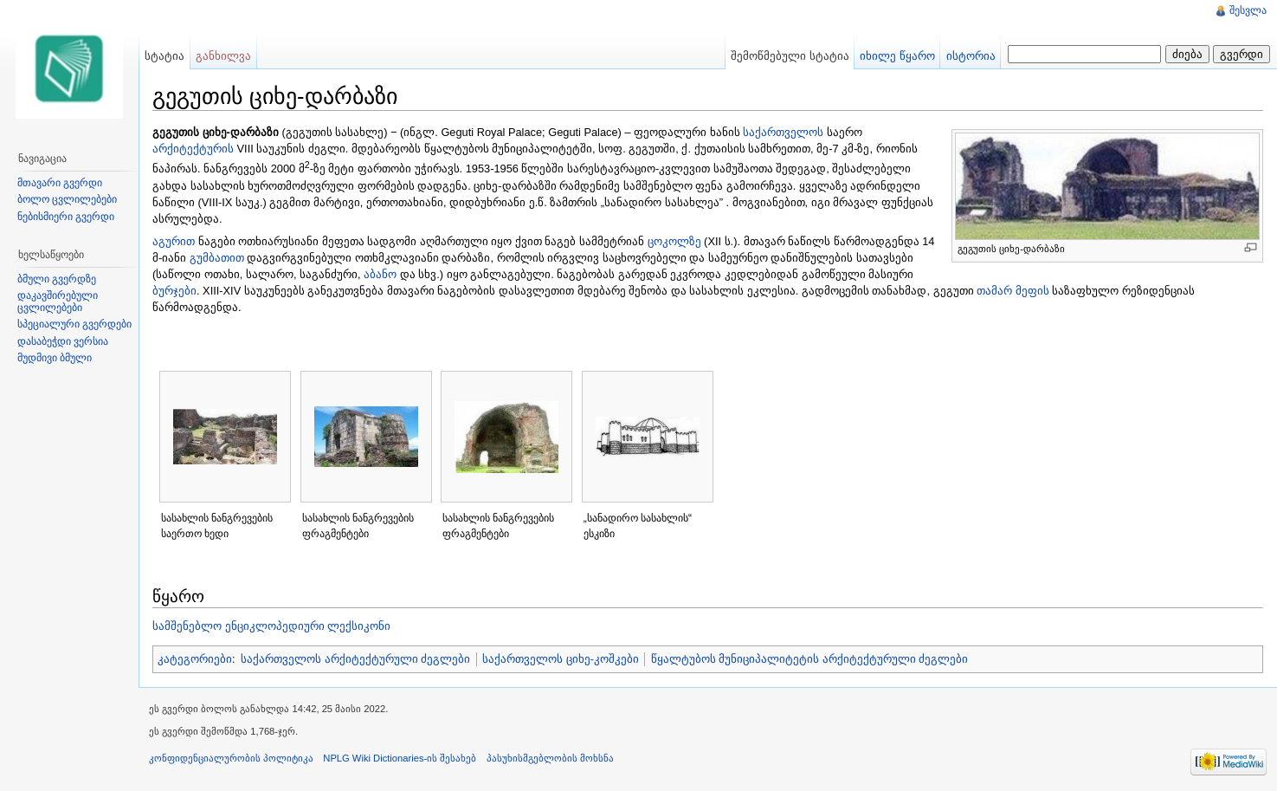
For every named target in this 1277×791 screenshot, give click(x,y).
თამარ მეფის (1013, 290)
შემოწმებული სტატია (790, 55)
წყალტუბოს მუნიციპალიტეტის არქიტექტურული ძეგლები (810, 658)
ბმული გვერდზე (56, 279)
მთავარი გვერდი (59, 183)
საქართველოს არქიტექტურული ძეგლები (355, 658)
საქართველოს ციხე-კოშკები (560, 658)
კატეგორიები (195, 658)
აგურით (173, 241)
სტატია (164, 55)
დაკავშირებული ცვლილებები (57, 301)
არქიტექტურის (193, 148)
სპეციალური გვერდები (74, 324)
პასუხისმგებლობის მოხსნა (550, 758)
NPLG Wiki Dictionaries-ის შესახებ (399, 758)
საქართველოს (783, 132)
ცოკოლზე (674, 241)
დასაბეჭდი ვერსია (62, 341)
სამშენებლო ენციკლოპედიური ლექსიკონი (271, 625)
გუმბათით (217, 257)
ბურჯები (174, 290)
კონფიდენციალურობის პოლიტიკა (231, 758)
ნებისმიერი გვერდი (65, 217)
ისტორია (971, 55)
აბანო (380, 274)
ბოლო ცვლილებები (67, 199)
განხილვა (223, 55)
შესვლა (1248, 10)
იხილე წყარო (897, 55)
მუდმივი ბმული (54, 358)
